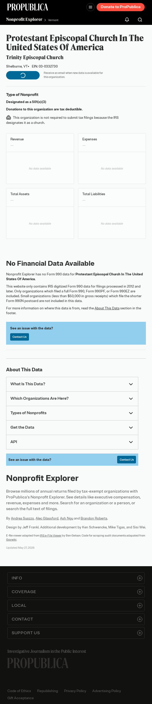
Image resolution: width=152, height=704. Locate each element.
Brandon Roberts (94, 518)
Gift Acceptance (20, 698)
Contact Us (19, 337)
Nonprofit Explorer (24, 19)
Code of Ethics (19, 691)
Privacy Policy (75, 691)
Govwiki (11, 539)
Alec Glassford (47, 518)
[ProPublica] (27, 7)
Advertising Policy (106, 691)
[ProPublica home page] (37, 663)
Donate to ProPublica (121, 6)
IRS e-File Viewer (51, 535)
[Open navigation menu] (90, 7)
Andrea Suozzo (22, 518)
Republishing (47, 691)
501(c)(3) (39, 102)
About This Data (107, 308)
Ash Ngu (66, 518)
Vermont (53, 20)
